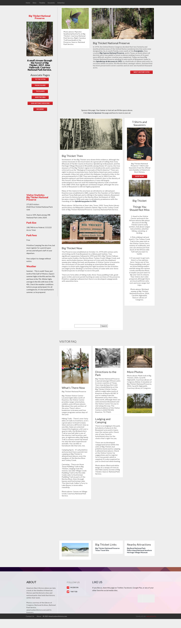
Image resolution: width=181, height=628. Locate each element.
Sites (34, 2)
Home (28, 2)
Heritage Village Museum (137, 552)
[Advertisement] (42, 151)
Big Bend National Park (136, 548)
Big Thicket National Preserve (107, 548)
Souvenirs (51, 2)
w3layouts (151, 616)
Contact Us (30, 616)
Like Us (97, 582)
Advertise (61, 2)
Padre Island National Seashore (139, 550)
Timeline (42, 2)
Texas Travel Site (102, 550)
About (39, 616)
